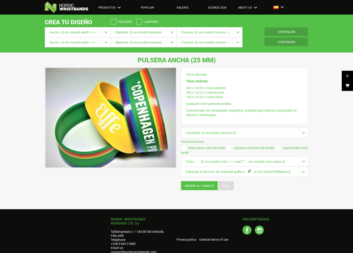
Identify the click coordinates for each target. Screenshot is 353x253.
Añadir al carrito (199, 186)
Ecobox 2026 (217, 7)
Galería (182, 7)
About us (247, 7)
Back (226, 186)
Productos (109, 7)
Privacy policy (186, 239)
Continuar (286, 32)
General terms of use (213, 239)
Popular (147, 7)
